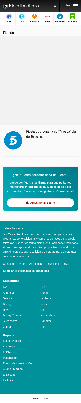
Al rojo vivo (9, 346)
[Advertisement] (40, 80)
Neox (43, 304)
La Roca (8, 380)
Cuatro (44, 292)
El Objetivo (9, 352)
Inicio (36, 398)
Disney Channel (12, 315)
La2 (42, 287)
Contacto (8, 263)
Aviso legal (35, 263)
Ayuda (21, 263)
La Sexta (45, 298)
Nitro (43, 326)
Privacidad (52, 263)
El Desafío (9, 374)
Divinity (7, 304)
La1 (5, 287)
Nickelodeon (47, 315)
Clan (43, 309)
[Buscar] (55, 6)
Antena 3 (8, 292)
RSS (66, 263)
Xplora (7, 326)
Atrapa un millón (13, 369)
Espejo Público (12, 340)
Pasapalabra (10, 357)
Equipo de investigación (17, 363)
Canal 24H (46, 321)
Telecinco (8, 298)
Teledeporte (10, 321)
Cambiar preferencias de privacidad (26, 270)
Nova (6, 309)
